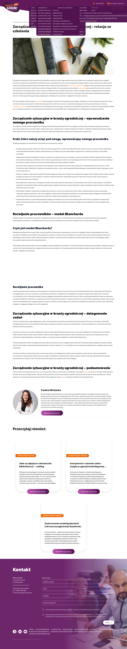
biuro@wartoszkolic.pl (24, 593)
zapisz (86, 372)
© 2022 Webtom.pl (26, 639)
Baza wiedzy (27, 22)
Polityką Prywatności (88, 616)
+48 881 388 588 (20, 590)
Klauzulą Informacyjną (73, 616)
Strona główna (17, 22)
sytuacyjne (81, 88)
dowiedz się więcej (52, 413)
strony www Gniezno (37, 639)
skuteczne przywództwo (76, 85)
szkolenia (40, 101)
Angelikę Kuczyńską (19, 106)
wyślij (108, 622)
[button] (32, 8)
